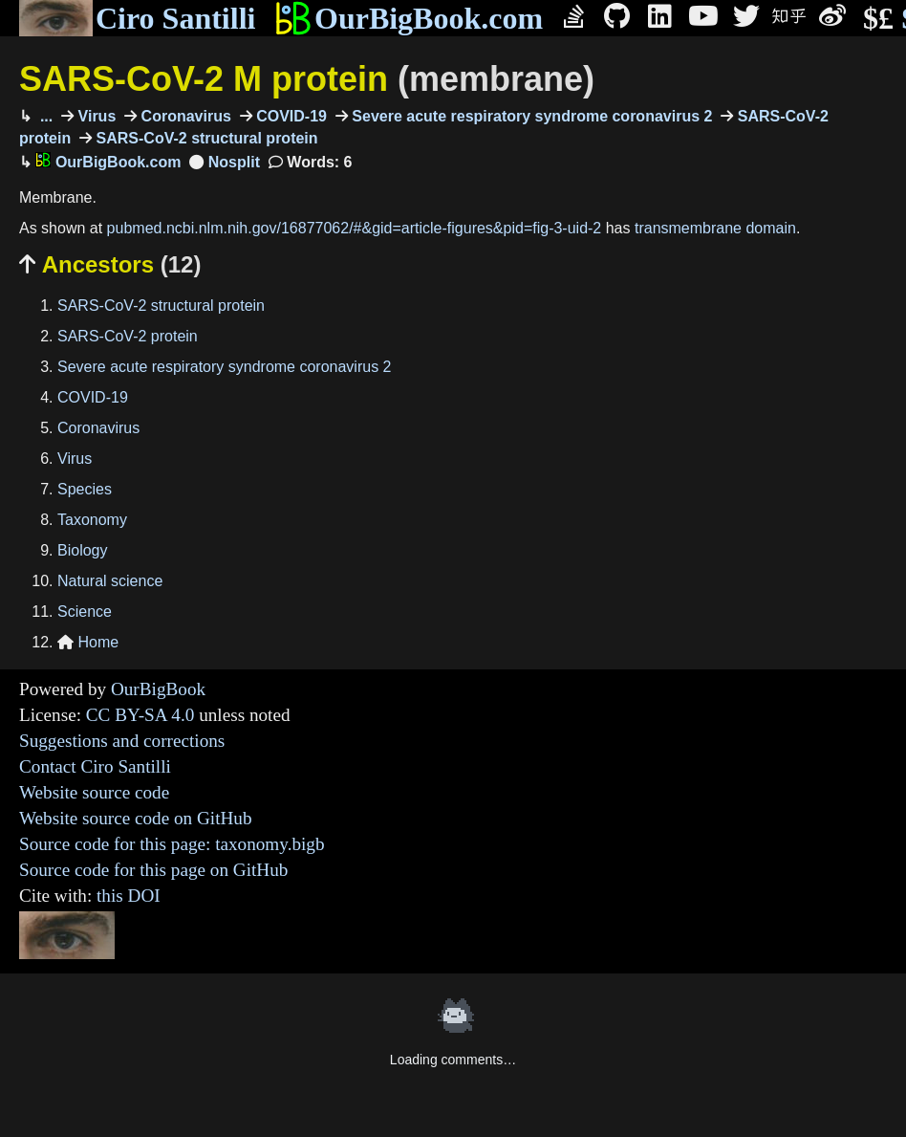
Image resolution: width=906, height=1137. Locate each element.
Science (84, 611)
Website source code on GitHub (135, 818)
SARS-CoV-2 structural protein (204, 138)
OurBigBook (158, 689)
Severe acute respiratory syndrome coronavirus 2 (530, 116)
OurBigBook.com (408, 18)
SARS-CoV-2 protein (127, 336)
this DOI (129, 896)
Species (84, 489)
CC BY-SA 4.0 (140, 715)
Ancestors (110, 264)
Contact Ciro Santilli (95, 766)
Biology (82, 550)
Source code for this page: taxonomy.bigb (172, 844)
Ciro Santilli (137, 18)
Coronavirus (184, 116)
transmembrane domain (715, 228)
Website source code (94, 792)
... (44, 116)
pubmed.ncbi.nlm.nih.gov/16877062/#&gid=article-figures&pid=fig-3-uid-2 (354, 228)
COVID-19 (289, 116)
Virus (95, 116)
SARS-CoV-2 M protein (306, 78)
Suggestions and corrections (122, 741)
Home (88, 642)
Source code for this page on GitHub (153, 870)
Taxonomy (92, 520)
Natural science (109, 581)
